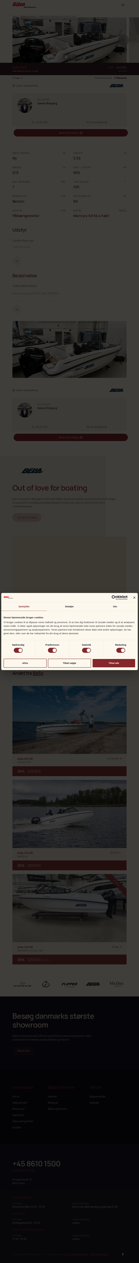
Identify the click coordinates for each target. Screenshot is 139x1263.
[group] (69, 40)
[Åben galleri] (73, 57)
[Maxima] (117, 984)
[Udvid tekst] (16, 261)
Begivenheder (98, 1096)
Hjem (14, 16)
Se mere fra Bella (26, 517)
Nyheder (95, 1102)
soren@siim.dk (97, 122)
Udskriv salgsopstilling (25, 85)
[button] (123, 40)
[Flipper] (69, 984)
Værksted (18, 1115)
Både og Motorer (28, 16)
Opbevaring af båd (22, 1121)
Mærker (52, 1096)
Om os (15, 1096)
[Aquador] (46, 984)
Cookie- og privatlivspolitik (76, 1254)
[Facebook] (123, 1254)
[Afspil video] (66, 57)
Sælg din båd (19, 1102)
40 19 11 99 (39, 122)
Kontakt (16, 1127)
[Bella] (93, 984)
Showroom (23, 1050)
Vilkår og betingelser (99, 1254)
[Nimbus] (22, 984)
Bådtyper (53, 1102)
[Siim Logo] (24, 5)
